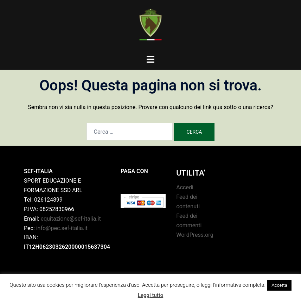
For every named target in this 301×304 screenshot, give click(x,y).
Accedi (184, 187)
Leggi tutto (150, 295)
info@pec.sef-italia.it (62, 228)
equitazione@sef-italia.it (70, 218)
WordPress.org (194, 235)
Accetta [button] (279, 285)
